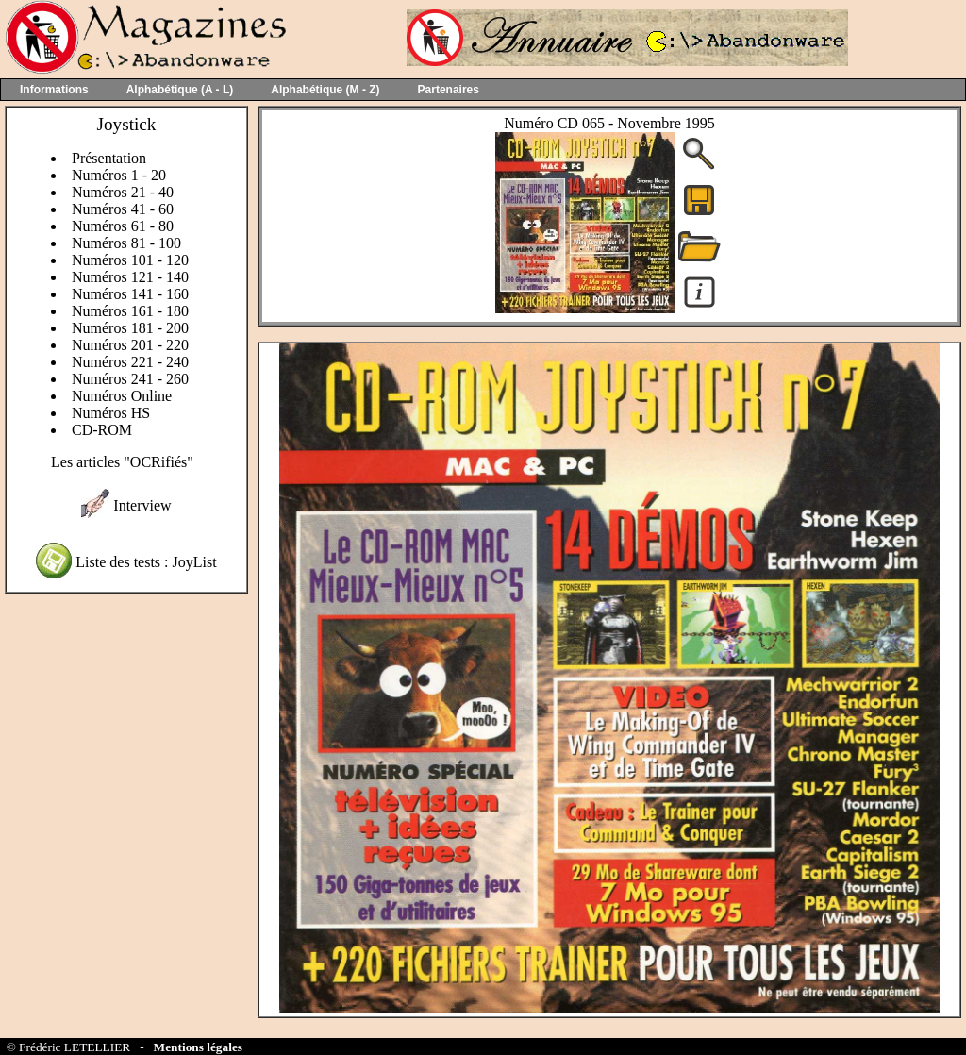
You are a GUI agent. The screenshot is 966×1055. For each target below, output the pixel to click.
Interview (142, 505)
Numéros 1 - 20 (119, 175)
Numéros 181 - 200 (130, 328)
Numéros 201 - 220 (130, 345)
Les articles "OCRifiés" (122, 462)
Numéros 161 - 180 (130, 311)
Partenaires (448, 89)
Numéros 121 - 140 (130, 277)
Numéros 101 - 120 (130, 260)
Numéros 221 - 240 (130, 362)
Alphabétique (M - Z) (325, 89)
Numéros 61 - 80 (123, 226)
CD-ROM (102, 430)
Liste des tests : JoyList (145, 562)
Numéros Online (122, 396)
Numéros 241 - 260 (130, 379)
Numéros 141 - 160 (130, 294)
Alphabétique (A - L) (180, 89)
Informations (54, 89)
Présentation (109, 158)
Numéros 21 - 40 (123, 192)
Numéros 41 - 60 (123, 209)
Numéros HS (111, 413)
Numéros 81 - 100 (126, 243)
